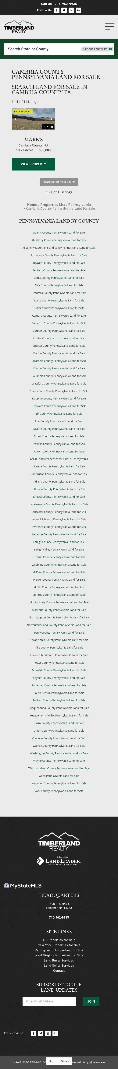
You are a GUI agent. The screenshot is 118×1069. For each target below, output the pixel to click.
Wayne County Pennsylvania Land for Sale (59, 760)
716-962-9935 (59, 917)
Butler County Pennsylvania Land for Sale (59, 308)
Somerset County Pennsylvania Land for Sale (58, 685)
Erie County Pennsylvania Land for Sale (59, 421)
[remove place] (110, 49)
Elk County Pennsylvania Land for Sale (59, 413)
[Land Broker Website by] (97, 1062)
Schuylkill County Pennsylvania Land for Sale (59, 670)
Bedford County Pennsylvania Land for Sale (59, 270)
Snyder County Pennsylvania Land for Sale (59, 678)
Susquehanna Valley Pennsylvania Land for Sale (59, 715)
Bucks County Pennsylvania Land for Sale (59, 300)
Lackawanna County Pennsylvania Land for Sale (59, 504)
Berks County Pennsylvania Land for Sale (59, 278)
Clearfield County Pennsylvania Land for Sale (59, 361)
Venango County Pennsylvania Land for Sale (59, 738)
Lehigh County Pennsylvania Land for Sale (59, 542)
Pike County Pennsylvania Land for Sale (59, 647)
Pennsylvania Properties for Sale (59, 950)
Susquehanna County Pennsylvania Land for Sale (59, 708)
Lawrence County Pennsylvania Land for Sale (59, 527)
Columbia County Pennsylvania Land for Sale (58, 376)
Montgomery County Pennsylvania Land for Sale (58, 602)
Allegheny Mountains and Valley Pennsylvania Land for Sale (59, 247)
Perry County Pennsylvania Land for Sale (59, 632)
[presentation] (51, 1015)
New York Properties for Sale (59, 945)
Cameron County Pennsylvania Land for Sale (59, 323)
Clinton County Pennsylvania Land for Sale (59, 368)
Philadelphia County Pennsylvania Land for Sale (59, 640)
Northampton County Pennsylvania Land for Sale (59, 617)
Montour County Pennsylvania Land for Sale (59, 610)
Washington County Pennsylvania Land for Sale (59, 753)
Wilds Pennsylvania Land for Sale (59, 776)
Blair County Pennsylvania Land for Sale (59, 285)
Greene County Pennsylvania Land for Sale (59, 466)
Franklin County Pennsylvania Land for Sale (58, 444)
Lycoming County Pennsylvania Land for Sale (58, 564)
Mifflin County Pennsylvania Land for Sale (59, 587)
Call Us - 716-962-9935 (59, 4)
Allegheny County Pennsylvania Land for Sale (59, 240)
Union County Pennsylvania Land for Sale (59, 730)
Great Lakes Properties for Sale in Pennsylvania (59, 459)
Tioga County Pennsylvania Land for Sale (59, 723)
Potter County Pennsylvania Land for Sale (59, 662)
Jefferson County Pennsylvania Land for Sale (59, 489)
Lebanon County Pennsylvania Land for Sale (59, 534)
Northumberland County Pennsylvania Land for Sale (59, 625)
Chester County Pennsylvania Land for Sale (59, 345)
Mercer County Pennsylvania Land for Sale (59, 579)
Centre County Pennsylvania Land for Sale (59, 338)
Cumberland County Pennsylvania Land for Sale (59, 391)
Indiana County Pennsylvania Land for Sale (59, 481)
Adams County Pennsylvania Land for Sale (59, 232)
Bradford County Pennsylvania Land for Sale (59, 293)
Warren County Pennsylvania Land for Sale (59, 745)
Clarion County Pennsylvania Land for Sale (59, 353)
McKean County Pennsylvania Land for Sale (59, 572)
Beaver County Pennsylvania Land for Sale (59, 263)
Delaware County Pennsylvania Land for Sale (59, 406)
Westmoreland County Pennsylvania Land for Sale (59, 768)
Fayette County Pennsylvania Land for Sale (59, 429)
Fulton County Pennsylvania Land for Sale (59, 451)
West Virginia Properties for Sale (59, 955)
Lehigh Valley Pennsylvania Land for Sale (59, 549)
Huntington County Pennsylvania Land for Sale (59, 474)
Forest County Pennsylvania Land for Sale (59, 436)
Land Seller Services (59, 965)
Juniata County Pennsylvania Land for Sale (59, 496)
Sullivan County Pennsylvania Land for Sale (59, 700)
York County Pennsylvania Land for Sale (59, 791)
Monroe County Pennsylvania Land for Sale (59, 594)
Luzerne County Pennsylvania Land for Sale (58, 557)
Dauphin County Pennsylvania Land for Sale (59, 398)
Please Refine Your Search (59, 182)
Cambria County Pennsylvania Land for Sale (59, 315)
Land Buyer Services (59, 960)
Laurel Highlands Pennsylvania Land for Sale (59, 519)
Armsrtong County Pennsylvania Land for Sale (59, 255)
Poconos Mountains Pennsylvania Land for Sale (59, 655)
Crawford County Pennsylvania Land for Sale (59, 383)
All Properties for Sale (59, 940)
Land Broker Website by (75, 1062)
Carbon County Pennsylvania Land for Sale (59, 330)
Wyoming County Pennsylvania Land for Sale (59, 783)
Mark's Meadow (33, 139)
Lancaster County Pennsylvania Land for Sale (59, 512)
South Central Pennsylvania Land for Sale (59, 693)
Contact (59, 970)
